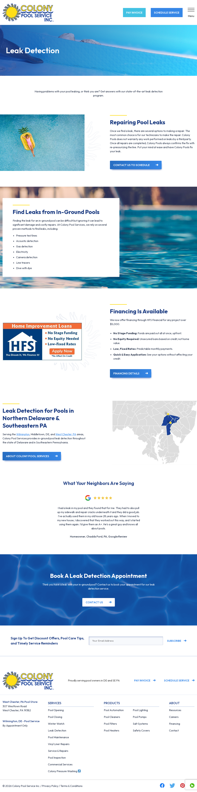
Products (112, 703)
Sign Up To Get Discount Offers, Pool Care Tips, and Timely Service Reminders (47, 640)
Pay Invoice (134, 12)
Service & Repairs (58, 750)
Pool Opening (56, 710)
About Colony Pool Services (27, 456)
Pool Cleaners (112, 717)
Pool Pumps (140, 717)
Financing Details (126, 373)
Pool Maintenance (58, 737)
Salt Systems (140, 723)
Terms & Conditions (71, 786)
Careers (174, 717)
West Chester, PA (65, 434)
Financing (174, 723)
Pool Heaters (111, 730)
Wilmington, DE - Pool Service (21, 721)
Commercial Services (60, 764)
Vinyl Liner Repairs (58, 744)
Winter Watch (56, 723)
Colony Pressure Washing (64, 771)
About (174, 703)
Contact (174, 730)
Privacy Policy (50, 786)
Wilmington (22, 434)
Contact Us (94, 602)
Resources (175, 710)
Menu (191, 16)
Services (54, 703)
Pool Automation (114, 710)
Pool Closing (55, 717)
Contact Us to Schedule (131, 165)
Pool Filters (110, 723)
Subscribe (174, 640)
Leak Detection (57, 730)
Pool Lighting (140, 710)
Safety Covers (141, 730)
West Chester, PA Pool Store (20, 701)
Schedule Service (166, 12)
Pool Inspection (57, 757)
